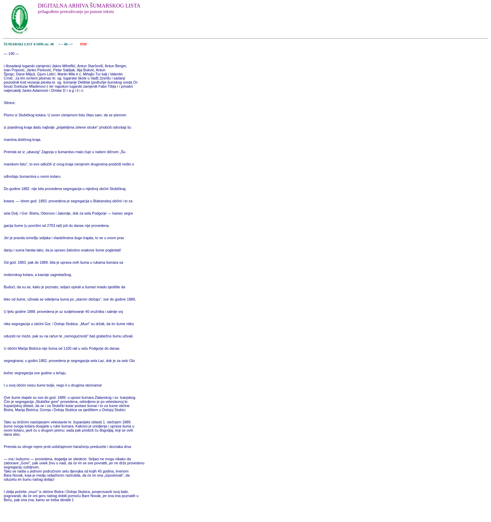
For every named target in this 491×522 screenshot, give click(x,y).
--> (71, 44)
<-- (61, 44)
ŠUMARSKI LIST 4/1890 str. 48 (29, 44)
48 (66, 44)
